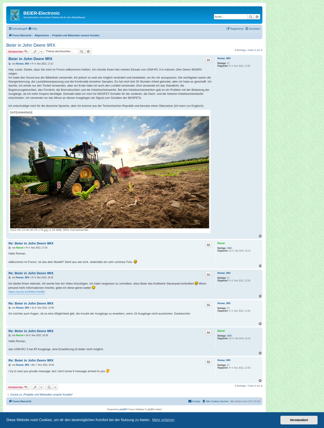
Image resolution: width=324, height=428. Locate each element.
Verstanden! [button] (299, 420)
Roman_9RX (224, 58)
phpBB (122, 409)
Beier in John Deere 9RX (30, 45)
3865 (229, 248)
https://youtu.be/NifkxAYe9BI (26, 291)
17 (228, 63)
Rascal (221, 243)
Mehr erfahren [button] (163, 420)
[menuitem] (32, 28)
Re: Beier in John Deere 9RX (31, 243)
